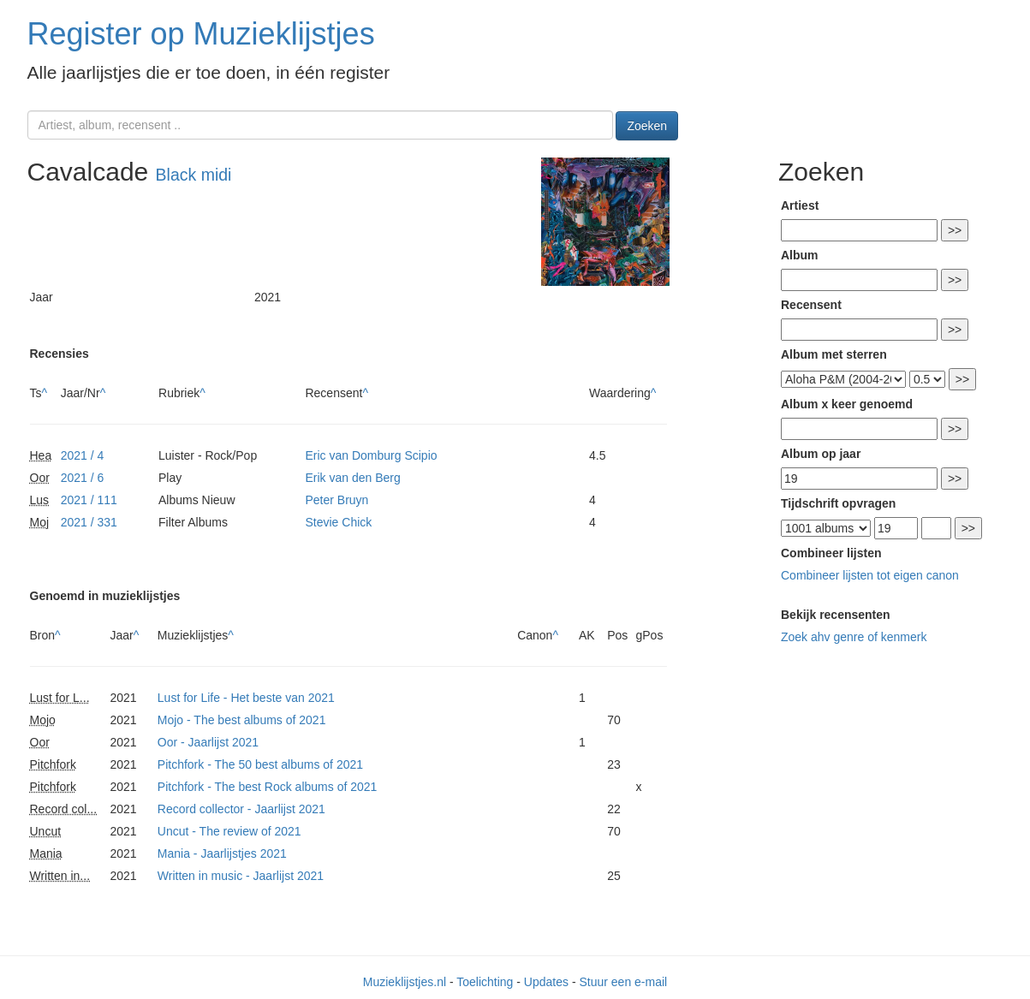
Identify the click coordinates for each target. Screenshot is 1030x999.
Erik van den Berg (352, 478)
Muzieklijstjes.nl (404, 982)
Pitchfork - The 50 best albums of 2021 (260, 764)
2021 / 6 (82, 478)
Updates (546, 982)
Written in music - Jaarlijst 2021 (241, 876)
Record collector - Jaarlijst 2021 (241, 809)
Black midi (194, 174)
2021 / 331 (89, 522)
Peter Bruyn (336, 500)
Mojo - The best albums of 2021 (242, 720)
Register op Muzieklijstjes (201, 33)
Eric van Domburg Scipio (371, 455)
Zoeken (647, 126)
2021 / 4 (82, 455)
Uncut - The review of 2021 (229, 831)
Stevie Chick (338, 522)
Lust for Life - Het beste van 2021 (246, 698)
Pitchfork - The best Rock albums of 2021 (268, 787)
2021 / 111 (89, 500)
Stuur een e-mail (623, 982)
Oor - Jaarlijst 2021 (208, 742)
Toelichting (484, 982)
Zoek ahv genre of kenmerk (853, 637)
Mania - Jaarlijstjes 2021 (222, 853)
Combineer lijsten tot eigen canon (870, 575)
